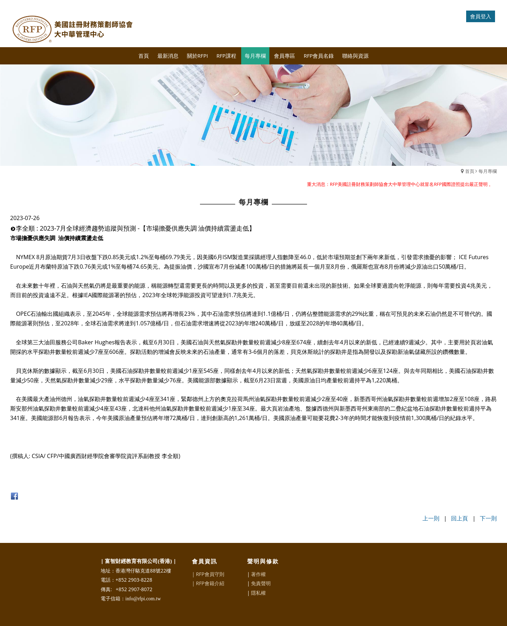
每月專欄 (487, 171)
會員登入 (480, 16)
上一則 (431, 518)
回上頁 (459, 518)
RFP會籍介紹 (210, 583)
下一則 (488, 518)
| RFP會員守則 (208, 574)
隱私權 (258, 592)
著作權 (258, 574)
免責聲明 (261, 583)
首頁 (469, 171)
